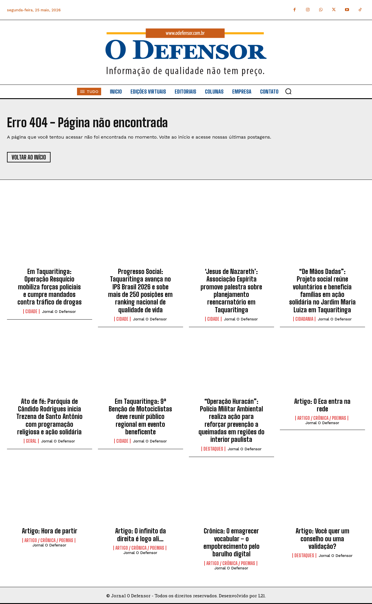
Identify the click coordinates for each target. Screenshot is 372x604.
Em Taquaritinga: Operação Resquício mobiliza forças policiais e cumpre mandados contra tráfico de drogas (49, 287)
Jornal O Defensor (59, 311)
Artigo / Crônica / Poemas (321, 418)
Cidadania (304, 319)
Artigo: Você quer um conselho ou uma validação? (322, 538)
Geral (31, 441)
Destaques (213, 449)
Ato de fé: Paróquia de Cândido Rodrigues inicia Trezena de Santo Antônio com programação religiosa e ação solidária (49, 416)
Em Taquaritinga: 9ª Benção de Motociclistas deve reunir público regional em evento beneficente (140, 416)
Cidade (31, 311)
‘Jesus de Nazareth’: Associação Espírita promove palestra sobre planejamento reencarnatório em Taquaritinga (231, 291)
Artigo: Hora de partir (49, 531)
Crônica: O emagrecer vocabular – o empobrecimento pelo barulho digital (231, 542)
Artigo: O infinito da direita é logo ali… (140, 534)
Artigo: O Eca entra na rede (322, 405)
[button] (288, 91)
